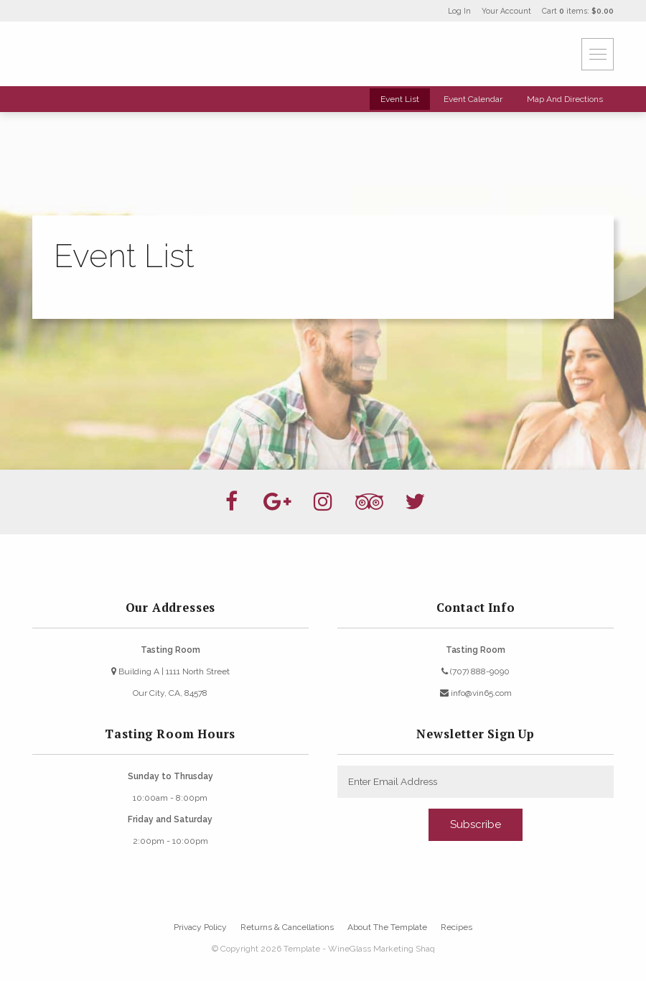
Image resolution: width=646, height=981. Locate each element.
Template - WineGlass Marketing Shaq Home (118, 53)
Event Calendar (473, 99)
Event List (399, 99)
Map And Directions (565, 99)
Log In (459, 10)
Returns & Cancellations (287, 927)
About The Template (387, 927)
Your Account (506, 10)
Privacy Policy (200, 927)
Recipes (456, 927)
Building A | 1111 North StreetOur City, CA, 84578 (170, 682)
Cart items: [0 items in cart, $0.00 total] (578, 10)
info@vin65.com (476, 693)
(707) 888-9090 (475, 671)
